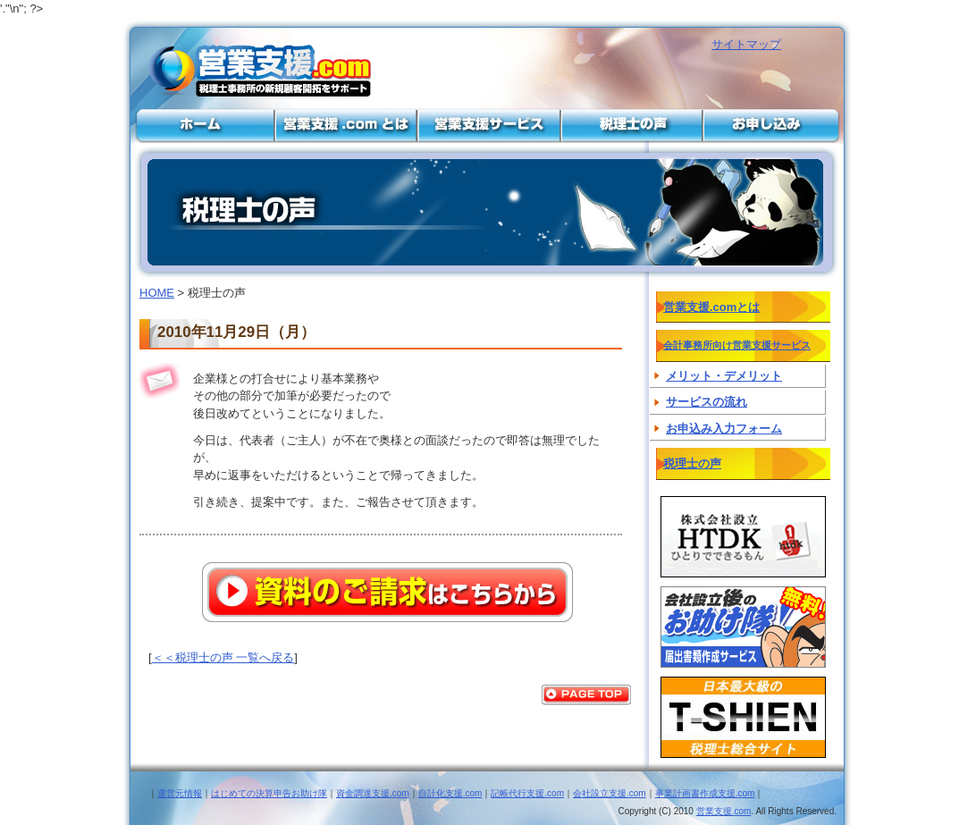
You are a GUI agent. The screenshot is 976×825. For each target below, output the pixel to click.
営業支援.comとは (344, 125)
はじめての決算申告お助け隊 (269, 793)
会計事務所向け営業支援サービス (488, 125)
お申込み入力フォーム (724, 428)
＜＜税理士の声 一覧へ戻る (223, 657)
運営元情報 (179, 793)
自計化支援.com (450, 793)
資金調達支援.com (372, 793)
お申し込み (774, 125)
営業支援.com (724, 811)
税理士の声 (631, 125)
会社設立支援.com (609, 793)
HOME (156, 292)
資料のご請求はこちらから (387, 592)
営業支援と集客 (201, 125)
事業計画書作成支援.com (705, 793)
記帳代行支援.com (527, 793)
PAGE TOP (586, 695)
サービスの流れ (706, 401)
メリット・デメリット (724, 376)
